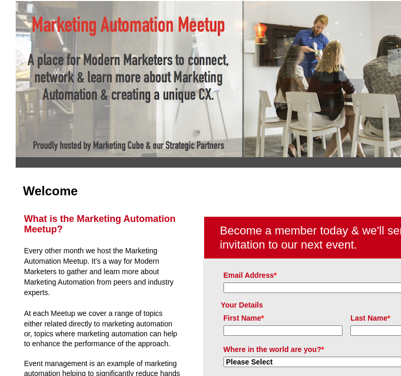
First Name (243, 318)
